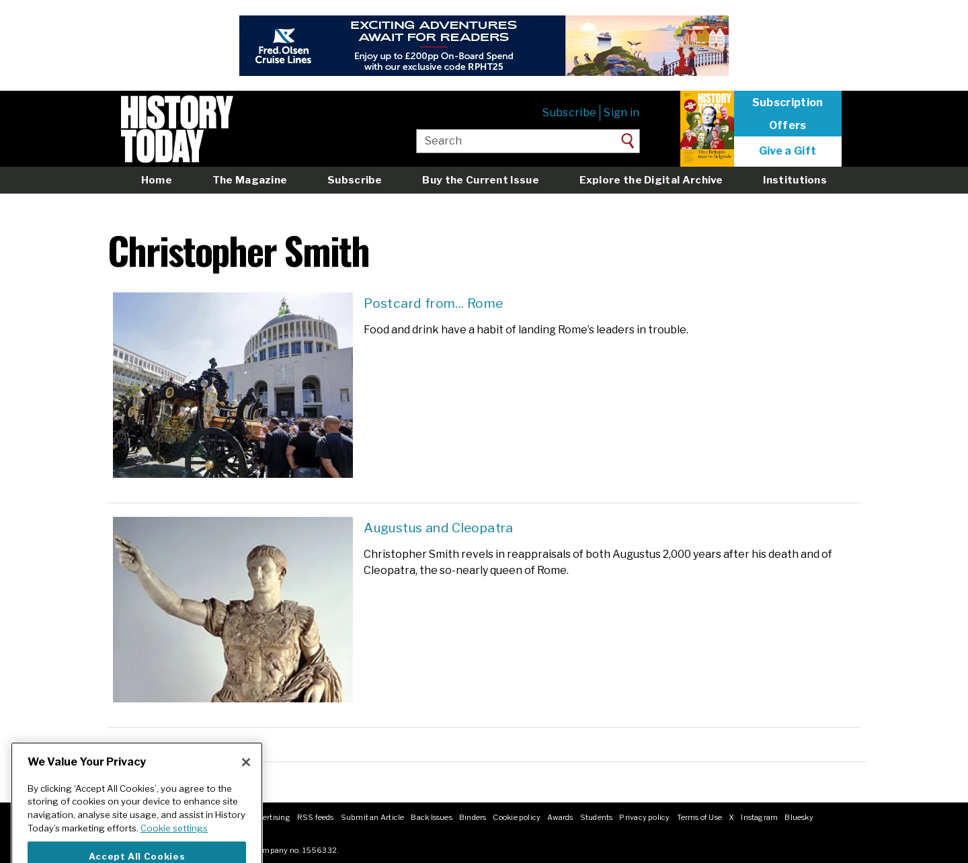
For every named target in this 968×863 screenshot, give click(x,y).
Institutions (795, 179)
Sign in (621, 112)
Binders (473, 817)
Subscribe (569, 112)
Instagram (759, 817)
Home (156, 179)
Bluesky (798, 817)
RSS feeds (315, 817)
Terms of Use (700, 817)
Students (596, 817)
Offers (788, 126)
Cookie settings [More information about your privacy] (174, 845)
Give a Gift (788, 151)
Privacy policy (644, 817)
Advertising (269, 817)
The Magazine (250, 179)
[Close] (246, 779)
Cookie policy (516, 817)
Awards (560, 817)
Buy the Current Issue (480, 179)
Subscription (787, 103)
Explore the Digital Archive (651, 179)
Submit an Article (373, 817)
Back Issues (431, 817)
